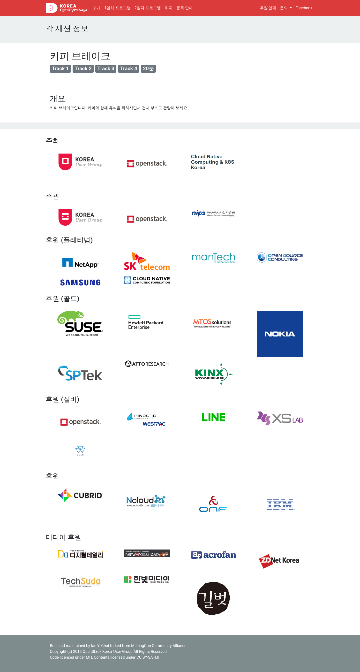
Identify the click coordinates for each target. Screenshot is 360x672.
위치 (168, 8)
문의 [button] (284, 8)
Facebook (304, 8)
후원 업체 (268, 8)
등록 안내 (184, 8)
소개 (97, 7)
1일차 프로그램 (117, 8)
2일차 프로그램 (148, 8)
